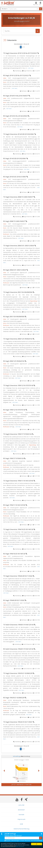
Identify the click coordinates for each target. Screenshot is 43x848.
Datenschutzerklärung (21, 829)
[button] (4, 770)
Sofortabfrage (16, 756)
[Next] (24, 47)
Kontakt (21, 814)
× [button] (41, 833)
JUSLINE (21, 805)
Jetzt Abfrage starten (21, 784)
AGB (21, 824)
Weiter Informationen (20, 846)
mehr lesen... (31, 68)
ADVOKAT (21, 810)
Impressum (21, 819)
